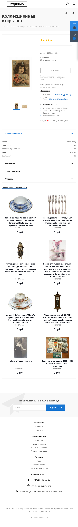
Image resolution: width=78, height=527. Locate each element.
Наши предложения (39, 468)
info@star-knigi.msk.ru (41, 486)
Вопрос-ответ (39, 464)
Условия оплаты (39, 444)
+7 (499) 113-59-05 (41, 479)
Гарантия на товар (39, 451)
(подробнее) (66, 95)
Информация (39, 436)
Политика (39, 430)
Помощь (39, 440)
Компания (39, 422)
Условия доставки (39, 447)
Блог (39, 461)
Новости (39, 426)
